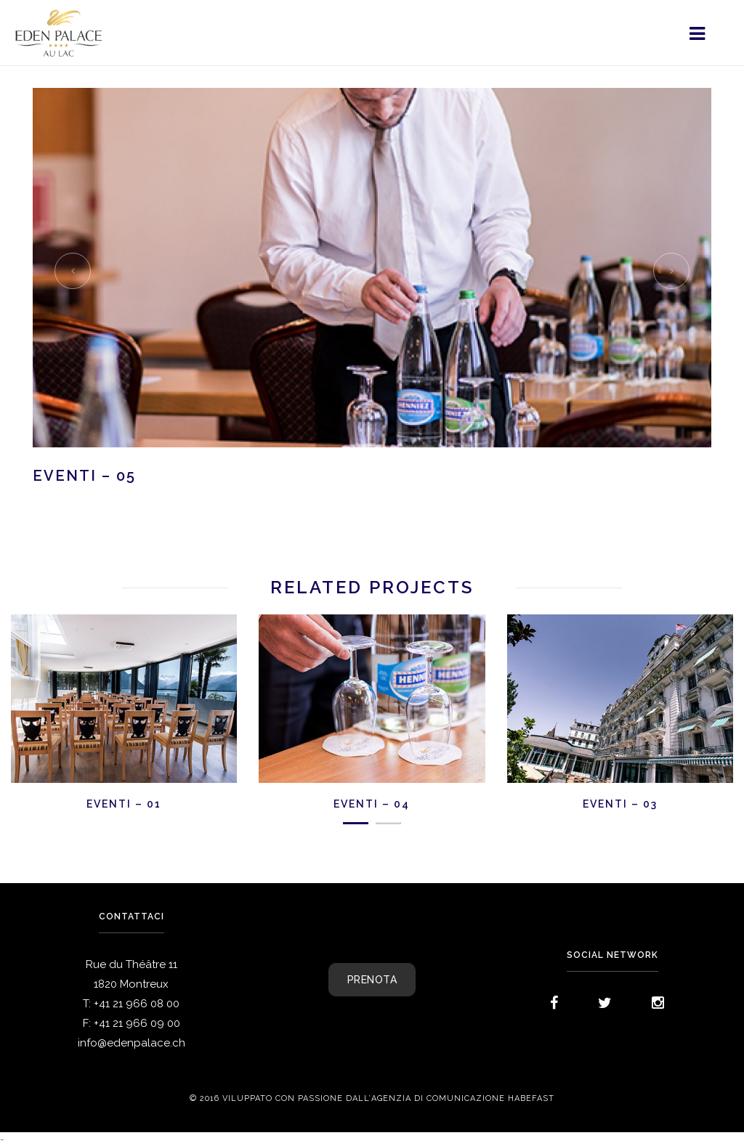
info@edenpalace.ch (131, 1042)
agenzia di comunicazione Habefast (462, 1098)
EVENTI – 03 (620, 804)
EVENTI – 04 (371, 804)
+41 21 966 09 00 (137, 1023)
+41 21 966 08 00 (136, 1003)
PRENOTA (372, 980)
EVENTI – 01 (123, 804)
